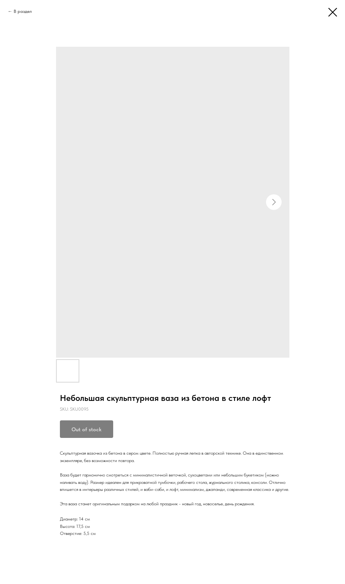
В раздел (23, 11)
